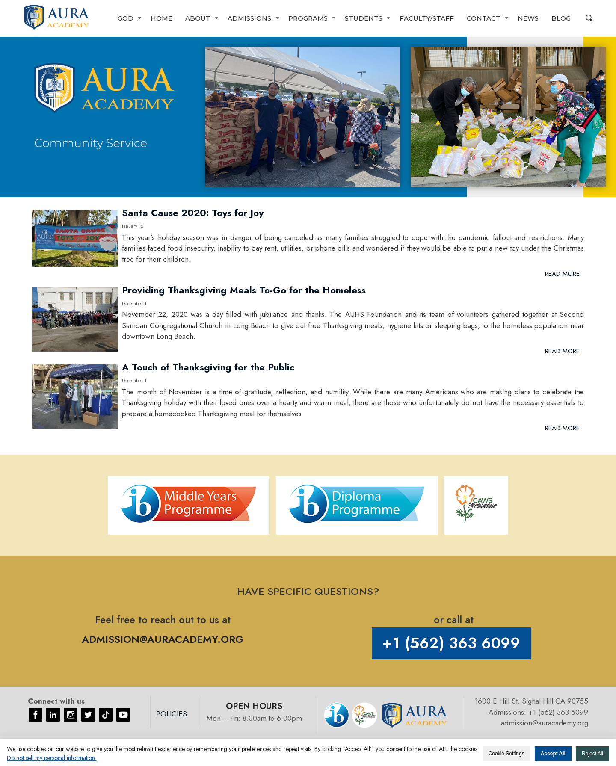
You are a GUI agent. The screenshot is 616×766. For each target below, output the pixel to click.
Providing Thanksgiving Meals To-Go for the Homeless (244, 290)
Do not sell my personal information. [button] (51, 758)
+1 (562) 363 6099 (451, 643)
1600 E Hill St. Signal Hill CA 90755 (531, 701)
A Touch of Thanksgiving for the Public (208, 367)
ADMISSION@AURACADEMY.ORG (162, 639)
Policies (171, 714)
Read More (562, 273)
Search (589, 18)
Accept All (553, 754)
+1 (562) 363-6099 (558, 712)
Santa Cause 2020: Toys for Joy (193, 212)
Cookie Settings (506, 754)
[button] (127, 18)
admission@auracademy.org (544, 723)
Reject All (592, 754)
